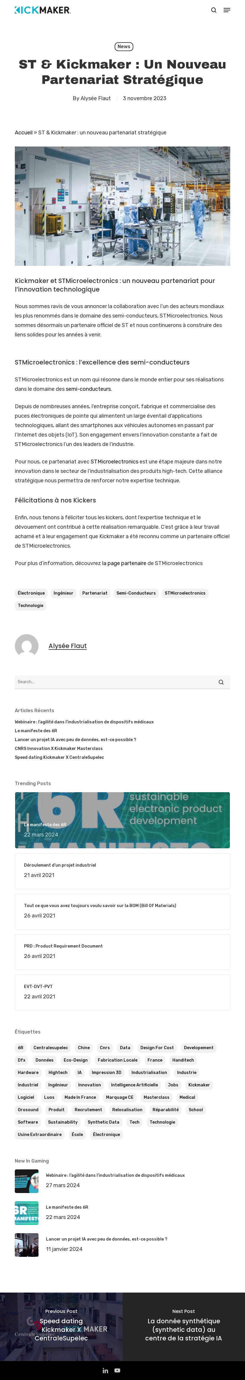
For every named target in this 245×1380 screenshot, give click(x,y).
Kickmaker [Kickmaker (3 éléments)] (199, 1085)
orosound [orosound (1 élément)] (28, 1109)
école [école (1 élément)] (77, 1134)
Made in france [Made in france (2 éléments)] (80, 1097)
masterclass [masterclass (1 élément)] (156, 1097)
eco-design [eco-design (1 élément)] (76, 1060)
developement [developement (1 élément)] (199, 1047)
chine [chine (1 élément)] (84, 1047)
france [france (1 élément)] (155, 1060)
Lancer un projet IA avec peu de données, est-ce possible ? (75, 739)
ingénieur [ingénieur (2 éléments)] (58, 1085)
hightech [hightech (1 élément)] (58, 1072)
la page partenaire (124, 563)
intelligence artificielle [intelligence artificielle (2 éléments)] (134, 1085)
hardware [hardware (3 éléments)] (28, 1072)
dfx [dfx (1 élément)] (21, 1060)
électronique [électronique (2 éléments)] (106, 1134)
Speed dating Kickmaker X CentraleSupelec (59, 757)
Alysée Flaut (96, 98)
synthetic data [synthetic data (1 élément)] (103, 1122)
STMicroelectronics (114, 461)
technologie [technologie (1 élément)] (162, 1122)
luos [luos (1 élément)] (49, 1097)
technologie (30, 605)
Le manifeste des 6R (36, 730)
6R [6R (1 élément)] (20, 1047)
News (124, 46)
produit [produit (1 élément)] (57, 1109)
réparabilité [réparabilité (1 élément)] (166, 1109)
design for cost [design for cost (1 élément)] (157, 1047)
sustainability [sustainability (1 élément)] (63, 1122)
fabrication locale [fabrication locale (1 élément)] (117, 1060)
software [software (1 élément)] (28, 1122)
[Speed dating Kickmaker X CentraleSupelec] (61, 1327)
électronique (31, 593)
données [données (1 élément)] (45, 1060)
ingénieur (63, 593)
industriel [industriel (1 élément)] (28, 1085)
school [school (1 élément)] (196, 1109)
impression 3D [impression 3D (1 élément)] (106, 1072)
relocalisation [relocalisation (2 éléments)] (127, 1109)
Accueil (24, 132)
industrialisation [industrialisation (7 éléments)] (149, 1072)
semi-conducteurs (88, 389)
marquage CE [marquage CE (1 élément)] (120, 1097)
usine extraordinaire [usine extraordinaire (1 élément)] (40, 1134)
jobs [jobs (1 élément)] (173, 1085)
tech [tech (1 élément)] (134, 1122)
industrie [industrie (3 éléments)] (186, 1072)
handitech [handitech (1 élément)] (183, 1060)
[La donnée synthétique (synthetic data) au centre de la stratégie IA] (184, 1327)
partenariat (95, 593)
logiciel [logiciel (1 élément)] (26, 1097)
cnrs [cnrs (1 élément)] (105, 1047)
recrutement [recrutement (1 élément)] (88, 1109)
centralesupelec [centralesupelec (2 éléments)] (50, 1047)
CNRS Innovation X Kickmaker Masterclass (59, 748)
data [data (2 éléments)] (125, 1047)
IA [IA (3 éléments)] (80, 1072)
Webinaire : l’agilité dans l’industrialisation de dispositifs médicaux (84, 722)
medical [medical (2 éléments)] (187, 1097)
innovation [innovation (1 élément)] (89, 1085)
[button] (227, 10)
